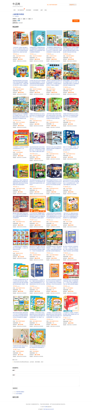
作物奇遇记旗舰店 (20, 391)
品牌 (42, 10)
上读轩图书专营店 (18, 14)
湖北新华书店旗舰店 (37, 55)
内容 (14, 375)
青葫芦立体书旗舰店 (20, 122)
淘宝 (28, 10)
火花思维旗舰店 (19, 152)
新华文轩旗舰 (69, 221)
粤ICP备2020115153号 (48, 409)
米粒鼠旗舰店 (36, 351)
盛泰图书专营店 (19, 253)
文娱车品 (17, 16)
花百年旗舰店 (19, 393)
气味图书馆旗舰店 (20, 351)
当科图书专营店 (52, 55)
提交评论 (15, 388)
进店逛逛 (76, 20)
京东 (35, 10)
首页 (15, 10)
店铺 (45, 10)
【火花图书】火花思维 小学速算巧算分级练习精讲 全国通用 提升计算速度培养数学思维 (71, 314)
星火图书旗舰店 (69, 254)
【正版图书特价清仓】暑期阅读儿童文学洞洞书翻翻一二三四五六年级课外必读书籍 (20, 248)
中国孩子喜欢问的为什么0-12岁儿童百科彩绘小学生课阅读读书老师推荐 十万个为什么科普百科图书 (37, 115)
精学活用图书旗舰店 (20, 321)
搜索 (78, 5)
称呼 (14, 370)
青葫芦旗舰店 (52, 89)
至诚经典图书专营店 (20, 55)
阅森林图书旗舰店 (70, 55)
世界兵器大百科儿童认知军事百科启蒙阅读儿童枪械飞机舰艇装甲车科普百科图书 (53, 148)
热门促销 (21, 10)
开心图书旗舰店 (69, 288)
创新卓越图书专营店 (20, 288)
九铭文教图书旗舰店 (53, 254)
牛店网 (16, 4)
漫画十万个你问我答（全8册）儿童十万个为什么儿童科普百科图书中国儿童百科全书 (71, 148)
